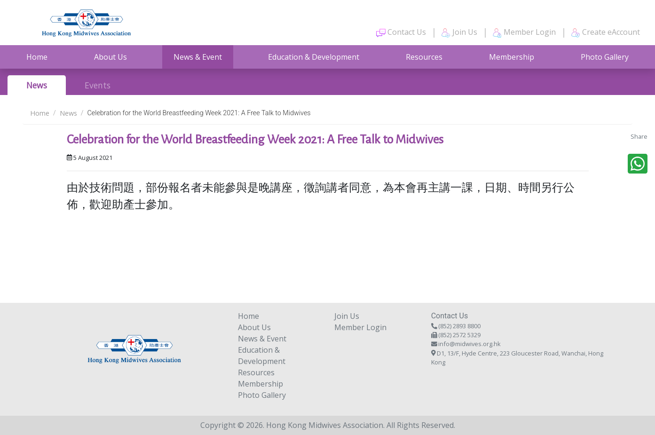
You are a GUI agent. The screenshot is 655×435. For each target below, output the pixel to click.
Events (97, 85)
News (36, 85)
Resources (424, 57)
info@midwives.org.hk (469, 344)
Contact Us (401, 32)
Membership (511, 57)
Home (36, 57)
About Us (110, 57)
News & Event (198, 57)
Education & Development (313, 57)
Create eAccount (605, 32)
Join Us (459, 32)
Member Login (524, 32)
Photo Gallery (605, 57)
